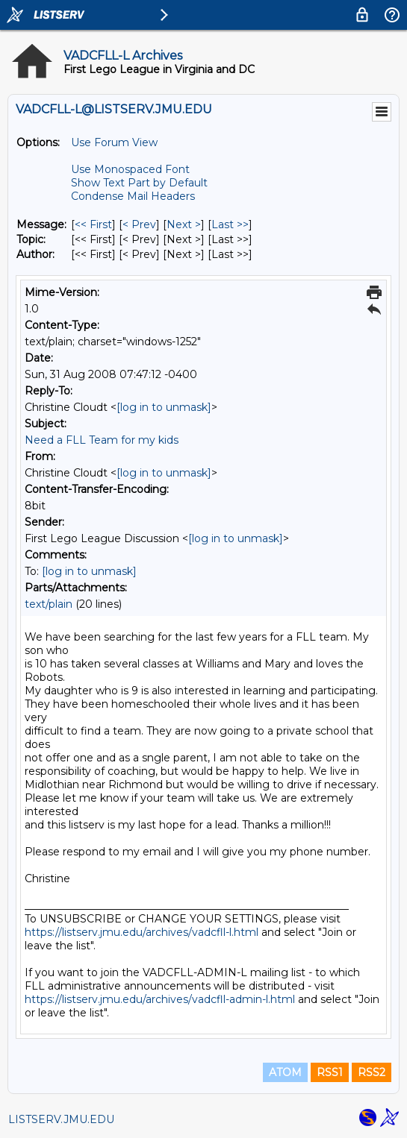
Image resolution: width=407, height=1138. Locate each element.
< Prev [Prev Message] (139, 224)
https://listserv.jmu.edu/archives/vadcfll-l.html (141, 932)
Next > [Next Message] (184, 224)
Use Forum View (114, 142)
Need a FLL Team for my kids (101, 440)
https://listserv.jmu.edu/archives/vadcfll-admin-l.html (160, 999)
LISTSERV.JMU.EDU (61, 1119)
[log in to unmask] (163, 407)
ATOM (285, 1072)
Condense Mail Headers (133, 196)
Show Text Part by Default (139, 182)
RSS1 (330, 1072)
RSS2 (371, 1072)
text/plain (48, 604)
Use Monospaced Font (130, 169)
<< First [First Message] (93, 224)
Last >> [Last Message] (230, 224)
